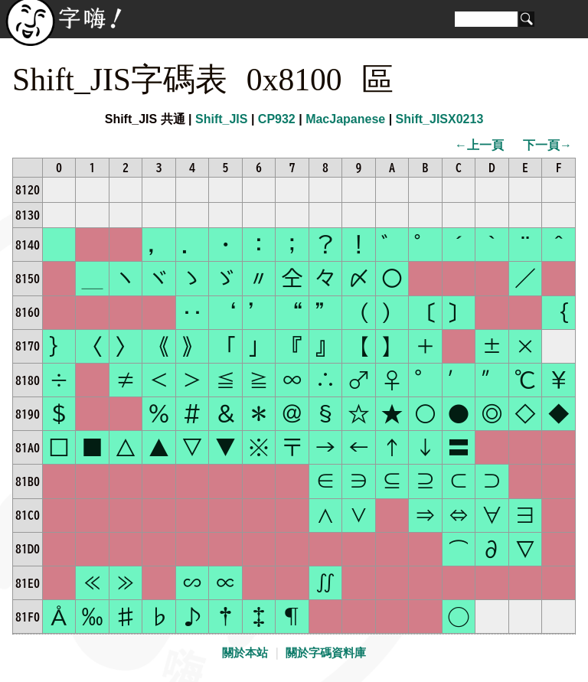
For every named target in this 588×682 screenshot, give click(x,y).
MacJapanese (345, 119)
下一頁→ (547, 145)
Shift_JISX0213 (440, 119)
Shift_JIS (221, 119)
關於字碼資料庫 (326, 653)
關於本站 (245, 653)
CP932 (277, 119)
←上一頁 (479, 145)
